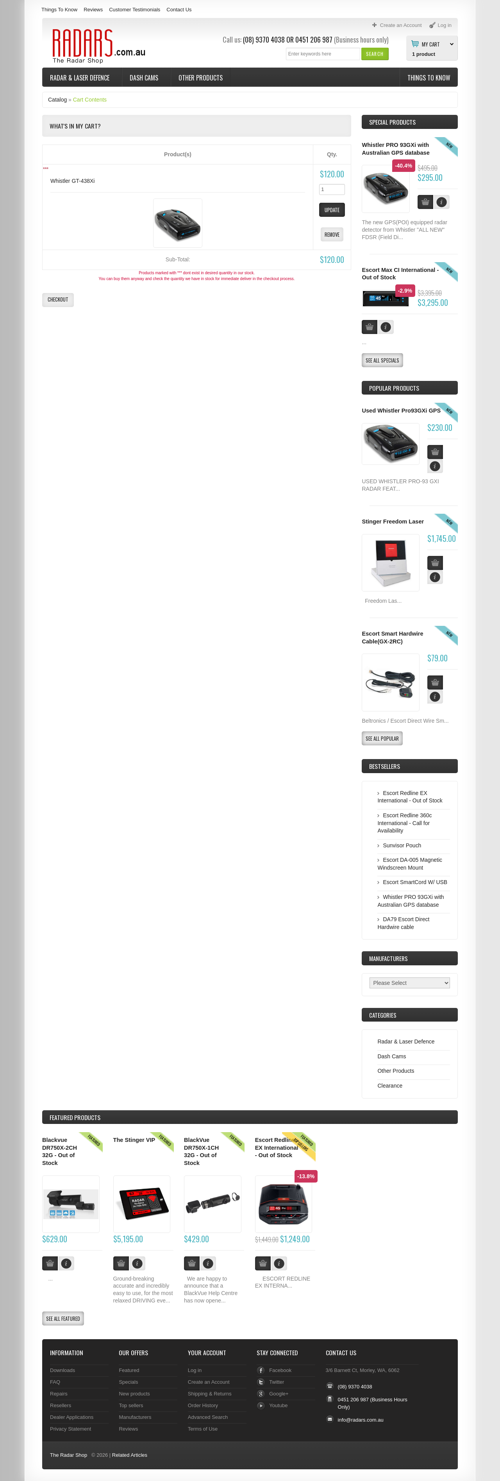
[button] (374, 54)
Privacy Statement (70, 1429)
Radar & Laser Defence (80, 77)
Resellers (60, 1405)
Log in (195, 1370)
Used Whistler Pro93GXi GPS (401, 410)
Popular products (394, 388)
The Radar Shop (68, 1455)
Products (75, 1117)
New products (134, 1394)
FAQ (55, 1382)
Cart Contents (90, 99)
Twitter (276, 1382)
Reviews (93, 10)
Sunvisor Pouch (402, 845)
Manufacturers (135, 1417)
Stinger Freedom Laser (393, 521)
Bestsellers (384, 766)
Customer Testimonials (134, 10)
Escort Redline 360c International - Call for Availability (404, 823)
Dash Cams (144, 77)
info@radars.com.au (361, 1420)
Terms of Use (203, 1429)
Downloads (62, 1370)
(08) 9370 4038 (264, 39)
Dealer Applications (71, 1417)
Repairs (59, 1394)
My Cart (431, 44)
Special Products (392, 122)
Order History (203, 1405)
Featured (129, 1370)
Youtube (278, 1405)
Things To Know (59, 10)
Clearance (389, 1086)
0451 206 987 (313, 39)
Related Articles (129, 1455)
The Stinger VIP (134, 1140)
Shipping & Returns (210, 1394)
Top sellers (131, 1405)
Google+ (278, 1394)
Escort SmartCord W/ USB (415, 882)
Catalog (57, 99)
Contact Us (178, 10)
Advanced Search (208, 1417)
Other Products (201, 77)
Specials (128, 1382)
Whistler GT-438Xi (72, 181)
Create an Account (209, 1382)
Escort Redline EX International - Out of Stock (276, 1147)
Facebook (280, 1370)
